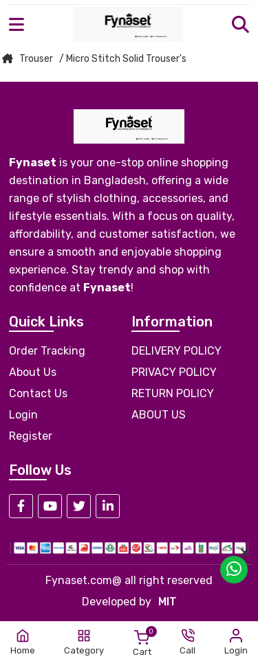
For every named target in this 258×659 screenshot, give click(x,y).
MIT (167, 601)
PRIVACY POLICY (174, 372)
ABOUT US (158, 414)
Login (23, 414)
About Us (32, 372)
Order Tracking (47, 350)
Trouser (36, 59)
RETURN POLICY (172, 393)
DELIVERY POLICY (176, 350)
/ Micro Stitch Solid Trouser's (122, 59)
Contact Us (38, 393)
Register (30, 436)
